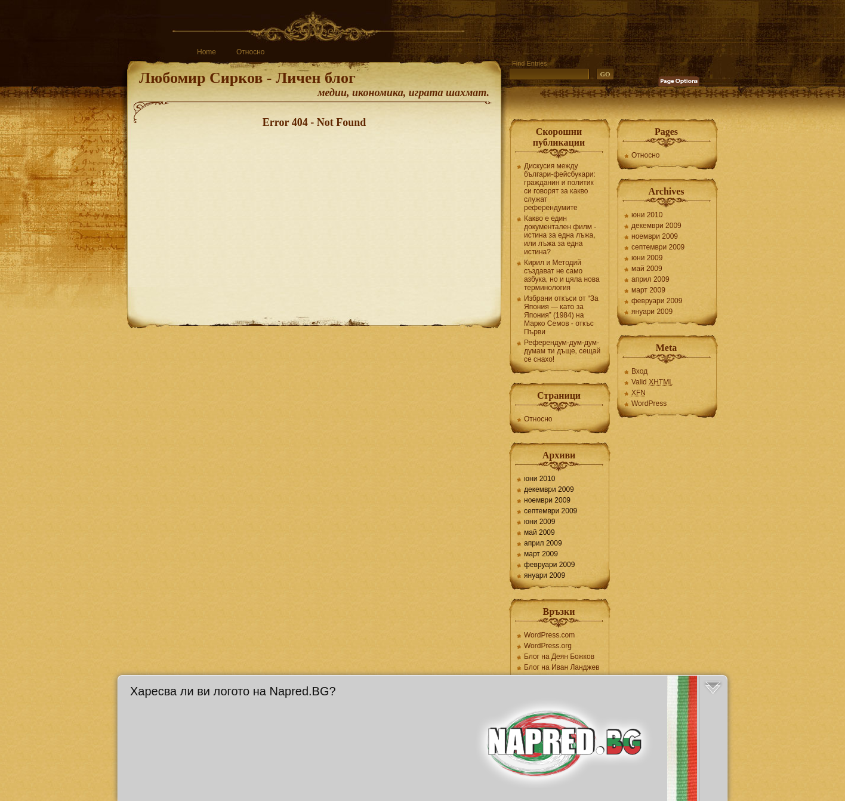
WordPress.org (548, 646)
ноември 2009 (547, 500)
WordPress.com (549, 635)
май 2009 (539, 532)
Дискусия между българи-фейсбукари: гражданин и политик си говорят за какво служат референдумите (560, 187)
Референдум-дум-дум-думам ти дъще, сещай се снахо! (562, 350)
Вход (639, 371)
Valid (652, 382)
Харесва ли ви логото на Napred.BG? (233, 691)
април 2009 (543, 543)
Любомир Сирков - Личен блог (247, 78)
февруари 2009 (549, 564)
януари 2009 (544, 575)
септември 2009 (550, 511)
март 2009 (541, 554)
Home (206, 52)
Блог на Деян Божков (559, 656)
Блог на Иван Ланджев (562, 667)
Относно (250, 52)
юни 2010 (539, 479)
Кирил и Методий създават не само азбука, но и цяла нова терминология (562, 275)
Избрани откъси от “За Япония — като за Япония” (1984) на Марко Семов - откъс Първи (561, 315)
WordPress (649, 403)
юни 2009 (539, 521)
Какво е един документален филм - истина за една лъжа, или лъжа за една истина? (560, 235)
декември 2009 (549, 489)
